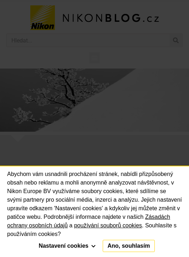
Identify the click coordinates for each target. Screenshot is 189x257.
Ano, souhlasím (128, 246)
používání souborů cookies (108, 225)
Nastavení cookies (67, 246)
